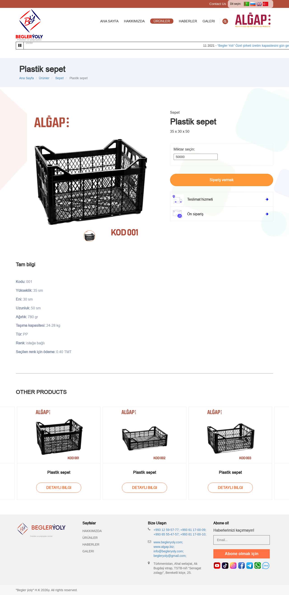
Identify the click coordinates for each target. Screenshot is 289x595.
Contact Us (217, 4)
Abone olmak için (241, 553)
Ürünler (44, 78)
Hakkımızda (92, 531)
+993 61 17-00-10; (192, 534)
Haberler (90, 544)
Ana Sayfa (26, 78)
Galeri (88, 551)
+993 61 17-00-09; (192, 530)
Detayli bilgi (58, 488)
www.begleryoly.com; (168, 542)
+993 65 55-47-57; (166, 534)
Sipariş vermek (221, 180)
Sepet (59, 78)
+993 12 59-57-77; (166, 530)
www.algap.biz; (164, 547)
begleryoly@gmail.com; (170, 556)
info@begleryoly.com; (169, 551)
